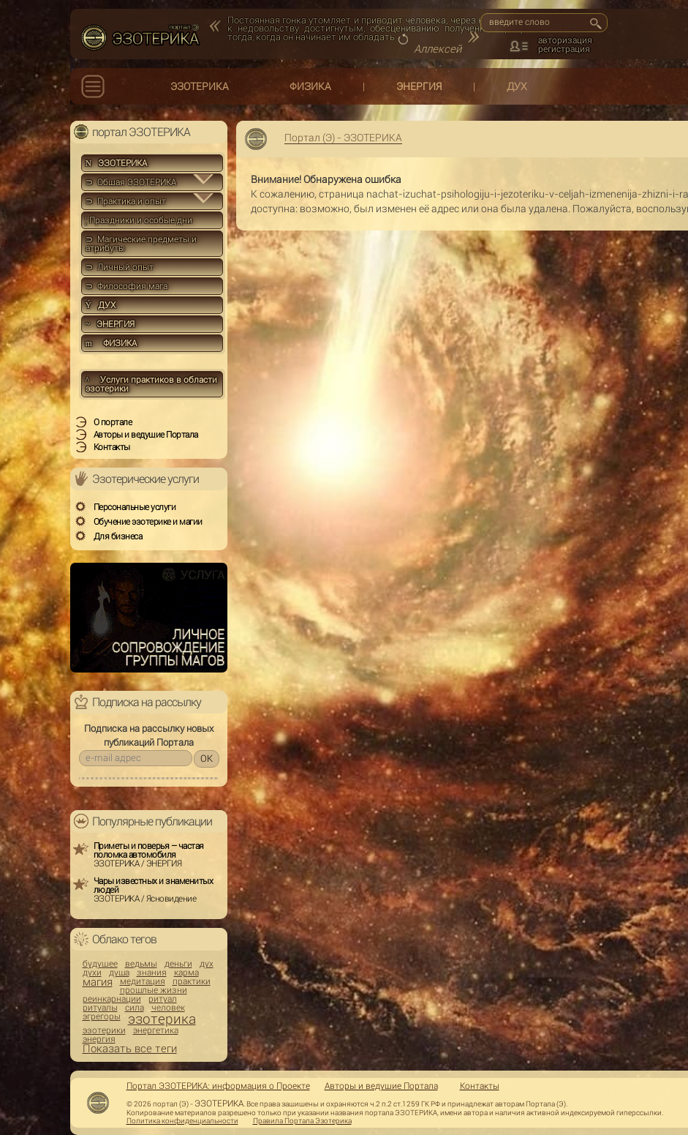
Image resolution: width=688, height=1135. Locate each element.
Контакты (479, 1086)
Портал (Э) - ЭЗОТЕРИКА (343, 137)
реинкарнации (112, 998)
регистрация (564, 49)
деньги (178, 963)
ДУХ (517, 86)
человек (168, 1007)
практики (192, 981)
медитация (142, 981)
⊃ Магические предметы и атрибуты (141, 243)
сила (134, 1007)
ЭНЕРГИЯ (419, 86)
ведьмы (141, 963)
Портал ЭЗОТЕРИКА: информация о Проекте (218, 1086)
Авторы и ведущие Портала (381, 1086)
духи (92, 972)
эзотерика (162, 1019)
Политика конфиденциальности (182, 1121)
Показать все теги (130, 1049)
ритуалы (100, 1007)
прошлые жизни (153, 990)
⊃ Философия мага (126, 286)
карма (186, 972)
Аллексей (437, 49)
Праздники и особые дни (139, 220)
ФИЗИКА (310, 86)
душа (119, 972)
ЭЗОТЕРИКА (199, 86)
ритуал (162, 998)
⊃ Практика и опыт (126, 201)
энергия (99, 1039)
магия (98, 982)
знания (152, 972)
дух (206, 963)
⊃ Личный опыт (120, 267)
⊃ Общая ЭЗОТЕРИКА (131, 182)
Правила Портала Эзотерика (302, 1121)
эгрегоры (102, 1016)
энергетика (155, 1030)
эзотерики (104, 1030)
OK (206, 758)
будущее (100, 963)
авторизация (565, 40)
